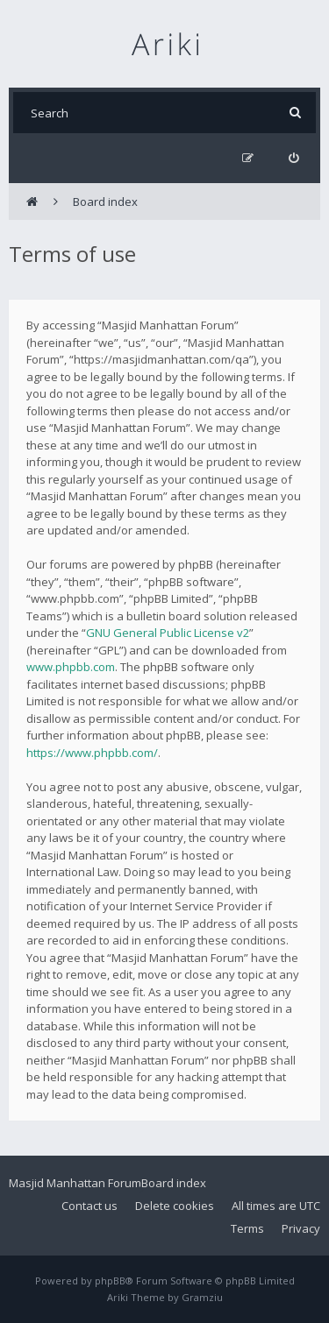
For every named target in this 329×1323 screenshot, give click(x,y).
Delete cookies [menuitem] (174, 1205)
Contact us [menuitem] (89, 1205)
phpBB (110, 1280)
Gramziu (202, 1297)
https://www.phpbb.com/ (92, 753)
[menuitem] (293, 158)
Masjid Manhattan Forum (75, 1183)
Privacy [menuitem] (301, 1228)
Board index (173, 1183)
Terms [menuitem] (247, 1228)
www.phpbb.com (70, 667)
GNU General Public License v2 (167, 632)
